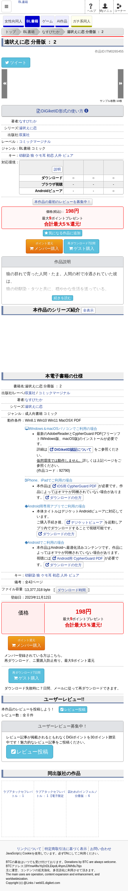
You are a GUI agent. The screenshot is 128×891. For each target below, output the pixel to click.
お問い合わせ (100, 849)
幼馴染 (24, 155)
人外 (58, 155)
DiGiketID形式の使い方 (62, 111)
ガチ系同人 (81, 21)
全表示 (88, 310)
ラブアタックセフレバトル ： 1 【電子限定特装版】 (50, 796)
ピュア (68, 155)
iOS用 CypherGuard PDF (75, 486)
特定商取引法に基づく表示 (66, 849)
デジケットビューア (85, 522)
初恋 (50, 155)
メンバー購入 (44, 246)
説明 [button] (57, 169)
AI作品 (62, 21)
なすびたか (28, 121)
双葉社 (24, 135)
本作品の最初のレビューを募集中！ (62, 202)
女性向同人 (13, 21)
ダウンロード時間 (72, 590)
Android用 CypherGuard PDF (78, 558)
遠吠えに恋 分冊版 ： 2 (30, 42)
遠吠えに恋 (28, 128)
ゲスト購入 (82, 246)
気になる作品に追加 (62, 233)
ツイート (15, 62)
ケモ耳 (40, 155)
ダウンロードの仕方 (64, 498)
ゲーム (47, 21)
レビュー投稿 (72, 709)
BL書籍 (32, 21)
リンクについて (29, 849)
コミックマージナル (35, 142)
